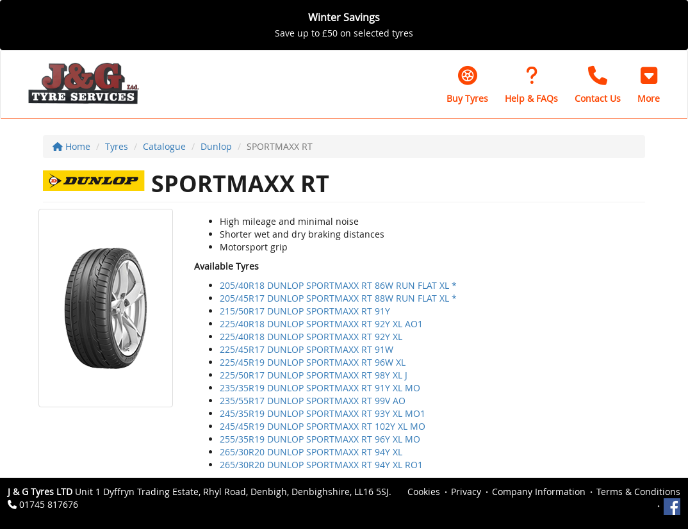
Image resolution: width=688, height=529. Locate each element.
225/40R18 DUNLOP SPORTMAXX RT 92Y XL (311, 336)
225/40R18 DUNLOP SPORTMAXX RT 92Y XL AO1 (321, 324)
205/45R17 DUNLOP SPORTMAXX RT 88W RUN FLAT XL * (338, 298)
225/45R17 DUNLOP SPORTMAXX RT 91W (306, 349)
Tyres (116, 146)
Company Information (539, 491)
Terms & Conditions (638, 491)
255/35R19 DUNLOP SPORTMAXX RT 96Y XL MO (320, 439)
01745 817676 (48, 504)
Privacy (466, 491)
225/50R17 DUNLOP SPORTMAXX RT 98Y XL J (313, 375)
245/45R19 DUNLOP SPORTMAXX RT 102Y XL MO (322, 426)
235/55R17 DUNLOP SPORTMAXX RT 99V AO (312, 401)
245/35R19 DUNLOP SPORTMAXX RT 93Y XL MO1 (322, 413)
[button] (648, 84)
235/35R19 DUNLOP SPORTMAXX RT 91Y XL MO (320, 388)
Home (71, 146)
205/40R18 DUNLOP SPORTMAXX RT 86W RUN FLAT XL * (338, 285)
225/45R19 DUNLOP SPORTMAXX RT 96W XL (312, 362)
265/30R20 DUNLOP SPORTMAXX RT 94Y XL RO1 (321, 465)
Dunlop (216, 146)
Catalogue (164, 146)
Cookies (423, 491)
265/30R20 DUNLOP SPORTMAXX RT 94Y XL (311, 452)
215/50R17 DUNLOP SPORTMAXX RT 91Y (305, 311)
